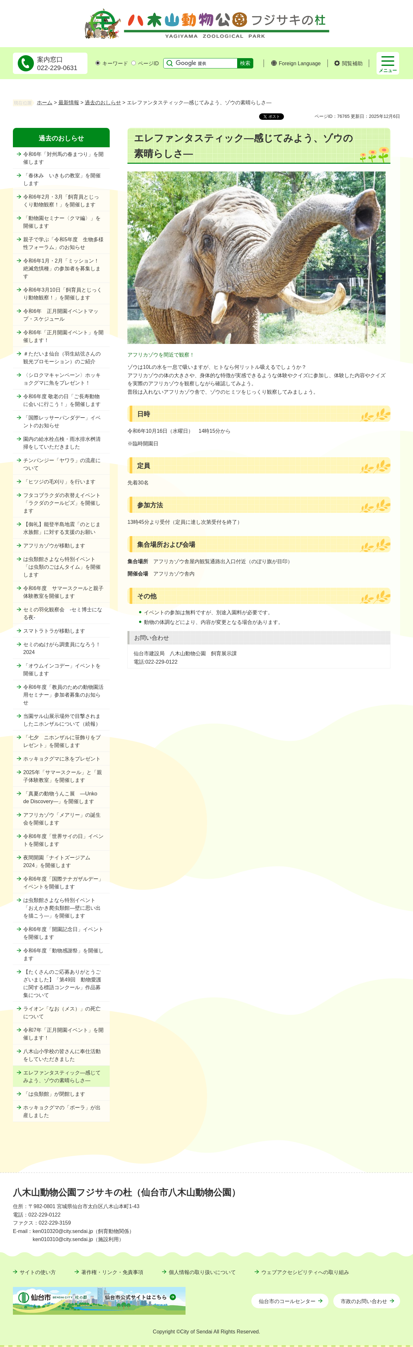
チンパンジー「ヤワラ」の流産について (62, 464)
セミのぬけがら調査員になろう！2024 (62, 648)
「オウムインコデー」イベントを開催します (62, 669)
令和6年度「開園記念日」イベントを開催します (63, 933)
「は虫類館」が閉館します (54, 1094)
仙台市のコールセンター (287, 1301)
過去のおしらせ (103, 102)
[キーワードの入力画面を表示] (98, 63)
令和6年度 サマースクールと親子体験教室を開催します (63, 592)
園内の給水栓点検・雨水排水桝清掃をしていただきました (62, 443)
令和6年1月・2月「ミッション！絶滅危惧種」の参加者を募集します (62, 268)
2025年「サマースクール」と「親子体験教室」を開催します (62, 776)
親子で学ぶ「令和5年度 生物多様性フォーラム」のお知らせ (63, 243)
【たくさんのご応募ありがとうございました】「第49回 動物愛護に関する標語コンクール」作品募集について (62, 983)
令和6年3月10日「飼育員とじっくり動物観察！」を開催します (62, 293)
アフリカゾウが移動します (54, 545)
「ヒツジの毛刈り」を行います (59, 481)
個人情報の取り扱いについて (202, 1272)
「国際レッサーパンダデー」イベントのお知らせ (62, 421)
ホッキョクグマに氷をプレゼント (62, 759)
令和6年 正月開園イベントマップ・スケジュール (60, 315)
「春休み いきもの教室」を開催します (62, 179)
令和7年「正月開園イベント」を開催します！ (63, 1034)
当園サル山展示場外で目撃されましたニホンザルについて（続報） (62, 720)
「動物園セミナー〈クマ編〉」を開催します (62, 222)
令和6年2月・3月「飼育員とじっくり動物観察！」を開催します (61, 200)
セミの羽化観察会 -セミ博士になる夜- (62, 613)
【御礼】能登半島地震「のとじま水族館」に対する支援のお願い (62, 528)
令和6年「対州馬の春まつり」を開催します (63, 158)
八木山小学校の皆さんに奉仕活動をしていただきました (62, 1055)
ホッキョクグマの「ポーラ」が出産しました (62, 1111)
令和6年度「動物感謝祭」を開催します (63, 954)
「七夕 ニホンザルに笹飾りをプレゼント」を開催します (62, 741)
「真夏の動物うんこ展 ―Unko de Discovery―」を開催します (60, 797)
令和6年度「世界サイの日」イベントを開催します (63, 840)
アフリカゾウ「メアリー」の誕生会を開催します (62, 818)
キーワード (112, 63)
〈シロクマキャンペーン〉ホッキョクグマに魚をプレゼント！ (62, 379)
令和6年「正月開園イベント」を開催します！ (63, 336)
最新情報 (68, 102)
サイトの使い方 (38, 1272)
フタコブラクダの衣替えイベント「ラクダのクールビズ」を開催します (62, 502)
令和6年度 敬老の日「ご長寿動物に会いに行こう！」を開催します (62, 400)
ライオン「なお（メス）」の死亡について (62, 1012)
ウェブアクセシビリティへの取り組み (305, 1272)
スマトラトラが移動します (54, 631)
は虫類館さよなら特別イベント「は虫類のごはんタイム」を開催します (62, 566)
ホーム (44, 102)
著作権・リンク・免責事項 (112, 1272)
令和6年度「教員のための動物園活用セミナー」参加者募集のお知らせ (63, 694)
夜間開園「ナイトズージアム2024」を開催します (56, 861)
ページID (145, 63)
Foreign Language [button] (300, 63)
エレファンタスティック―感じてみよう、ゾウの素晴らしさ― (62, 1076)
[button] (348, 63)
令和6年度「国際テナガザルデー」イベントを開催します (63, 882)
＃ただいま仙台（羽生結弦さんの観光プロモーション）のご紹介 (62, 357)
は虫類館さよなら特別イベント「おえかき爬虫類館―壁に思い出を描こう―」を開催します (62, 907)
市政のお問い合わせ (364, 1301)
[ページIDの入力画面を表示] (133, 63)
